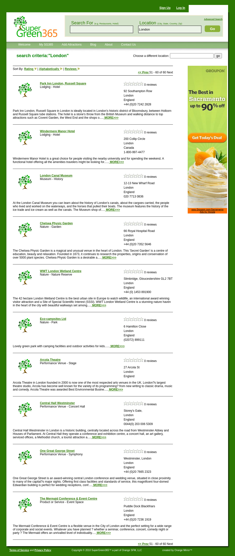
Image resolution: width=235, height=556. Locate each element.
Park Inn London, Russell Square (63, 83)
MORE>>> (111, 117)
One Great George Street (57, 451)
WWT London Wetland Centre (60, 271)
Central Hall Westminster (57, 403)
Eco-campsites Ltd (53, 319)
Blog (93, 44)
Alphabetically (50, 69)
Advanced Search (213, 19)
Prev (145, 72)
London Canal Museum (56, 175)
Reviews (72, 69)
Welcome (24, 44)
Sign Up (164, 8)
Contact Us (128, 44)
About (108, 44)
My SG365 (46, 44)
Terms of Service (19, 550)
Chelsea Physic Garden (56, 223)
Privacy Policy (42, 550)
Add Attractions (72, 44)
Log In (180, 8)
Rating (30, 69)
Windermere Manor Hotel (57, 131)
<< (140, 72)
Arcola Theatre (50, 359)
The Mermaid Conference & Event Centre (68, 498)
